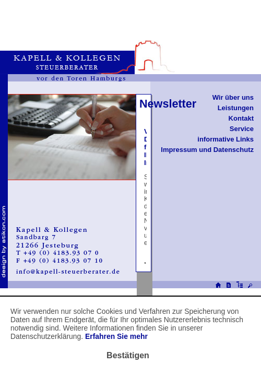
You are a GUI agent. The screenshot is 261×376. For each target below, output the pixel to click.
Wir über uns (233, 97)
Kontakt (241, 118)
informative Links (225, 139)
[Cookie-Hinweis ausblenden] (128, 355)
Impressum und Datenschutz (207, 150)
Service (242, 129)
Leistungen (236, 108)
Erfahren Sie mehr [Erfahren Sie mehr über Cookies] (116, 336)
